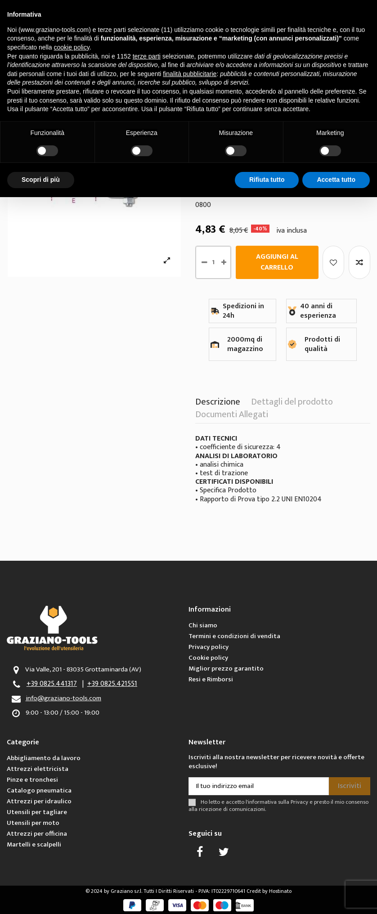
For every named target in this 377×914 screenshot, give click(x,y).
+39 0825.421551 (112, 684)
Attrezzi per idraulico (39, 801)
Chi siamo (202, 625)
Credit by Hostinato (269, 891)
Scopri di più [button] (41, 179)
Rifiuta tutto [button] (267, 179)
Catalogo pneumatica (39, 790)
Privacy (299, 802)
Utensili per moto (33, 822)
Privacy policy (208, 647)
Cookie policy (208, 657)
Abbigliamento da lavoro (44, 758)
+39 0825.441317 (52, 684)
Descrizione (217, 404)
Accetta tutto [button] (336, 179)
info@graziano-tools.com (63, 698)
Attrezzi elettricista (37, 768)
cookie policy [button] (72, 47)
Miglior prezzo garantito (226, 668)
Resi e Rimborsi (210, 679)
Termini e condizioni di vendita (234, 636)
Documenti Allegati (231, 416)
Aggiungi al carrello (277, 262)
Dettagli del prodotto (292, 404)
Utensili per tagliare (37, 812)
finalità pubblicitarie (189, 73)
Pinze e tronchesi (32, 779)
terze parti (147, 56)
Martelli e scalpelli (34, 844)
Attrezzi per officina (37, 833)
